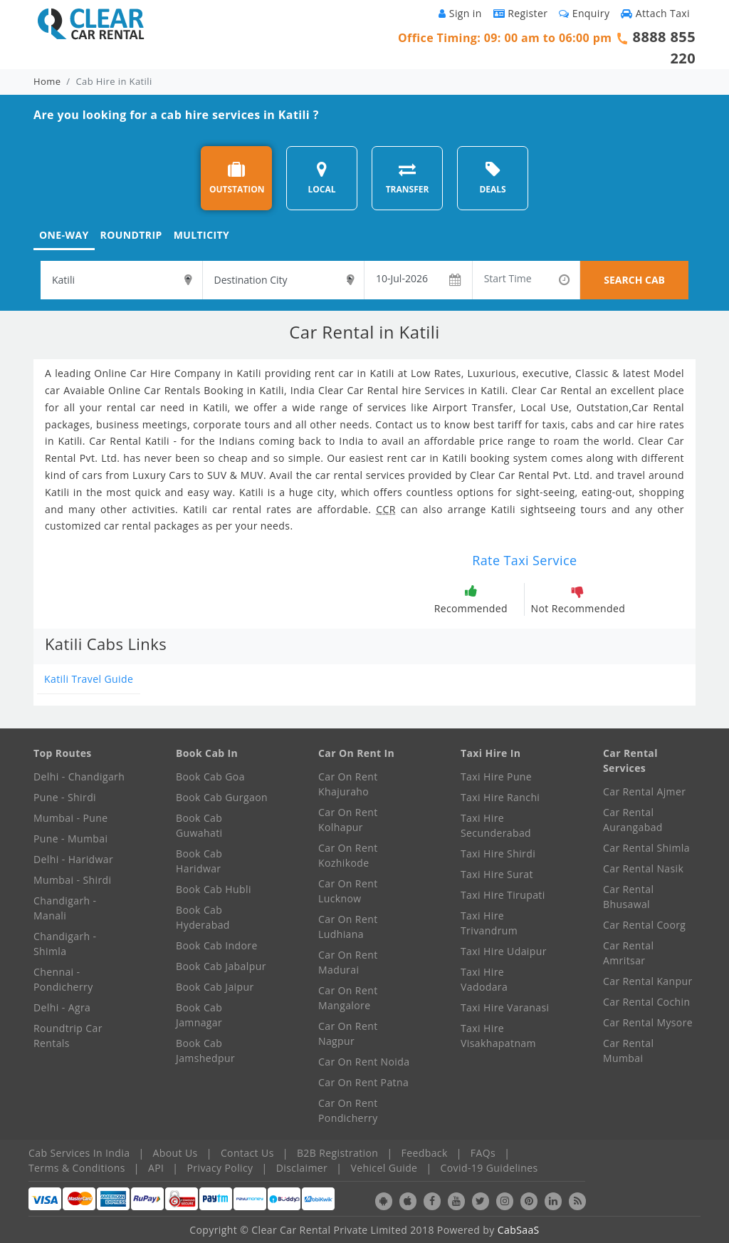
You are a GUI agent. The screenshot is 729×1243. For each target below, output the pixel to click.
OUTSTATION (237, 177)
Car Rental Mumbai (628, 1050)
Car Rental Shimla (646, 848)
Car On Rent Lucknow (348, 891)
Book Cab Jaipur (215, 987)
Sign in (460, 13)
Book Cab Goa (210, 776)
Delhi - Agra (61, 1007)
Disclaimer (301, 1168)
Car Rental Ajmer (644, 791)
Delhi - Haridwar (73, 859)
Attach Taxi (655, 13)
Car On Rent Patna (363, 1082)
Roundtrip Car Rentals (68, 1035)
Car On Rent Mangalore (348, 998)
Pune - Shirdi (64, 797)
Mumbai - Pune (70, 818)
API (156, 1168)
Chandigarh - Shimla (65, 943)
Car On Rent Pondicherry (348, 1110)
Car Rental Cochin (646, 1002)
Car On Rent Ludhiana (348, 926)
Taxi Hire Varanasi (505, 1007)
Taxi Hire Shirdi (498, 853)
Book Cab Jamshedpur (205, 1050)
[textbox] (121, 280)
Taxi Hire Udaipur (504, 951)
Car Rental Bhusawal (628, 896)
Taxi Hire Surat (497, 874)
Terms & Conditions (76, 1168)
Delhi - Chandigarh (79, 776)
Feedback (425, 1153)
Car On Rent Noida (363, 1061)
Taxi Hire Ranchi (500, 797)
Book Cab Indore (217, 945)
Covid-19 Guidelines (489, 1168)
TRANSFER (407, 177)
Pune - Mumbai (70, 838)
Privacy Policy (220, 1168)
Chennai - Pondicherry (63, 979)
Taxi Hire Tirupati (503, 895)
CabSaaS (519, 1230)
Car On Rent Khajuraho (348, 784)
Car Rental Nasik (643, 868)
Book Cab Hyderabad (203, 917)
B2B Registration (337, 1153)
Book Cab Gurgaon (222, 797)
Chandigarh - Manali (65, 908)
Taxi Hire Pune (496, 776)
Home (47, 81)
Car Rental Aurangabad (633, 819)
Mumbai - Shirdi (72, 880)
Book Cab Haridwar (199, 861)
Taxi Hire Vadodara (484, 979)
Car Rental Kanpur (648, 981)
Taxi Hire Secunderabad (496, 825)
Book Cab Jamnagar (199, 1015)
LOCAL (321, 177)
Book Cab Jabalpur (221, 966)
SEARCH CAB (634, 280)
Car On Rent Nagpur (348, 1033)
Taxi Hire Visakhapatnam (498, 1035)
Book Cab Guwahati (199, 825)
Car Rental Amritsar (628, 953)
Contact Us (247, 1153)
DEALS (492, 177)
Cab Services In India (79, 1153)
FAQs (483, 1153)
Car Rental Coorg (644, 925)
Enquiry (584, 13)
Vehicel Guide (383, 1168)
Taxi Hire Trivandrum (489, 923)
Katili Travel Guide (88, 679)
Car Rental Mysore (648, 1022)
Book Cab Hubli (213, 889)
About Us (175, 1153)
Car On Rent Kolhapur (348, 819)
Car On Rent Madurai (348, 962)
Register (520, 13)
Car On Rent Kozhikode (348, 855)
